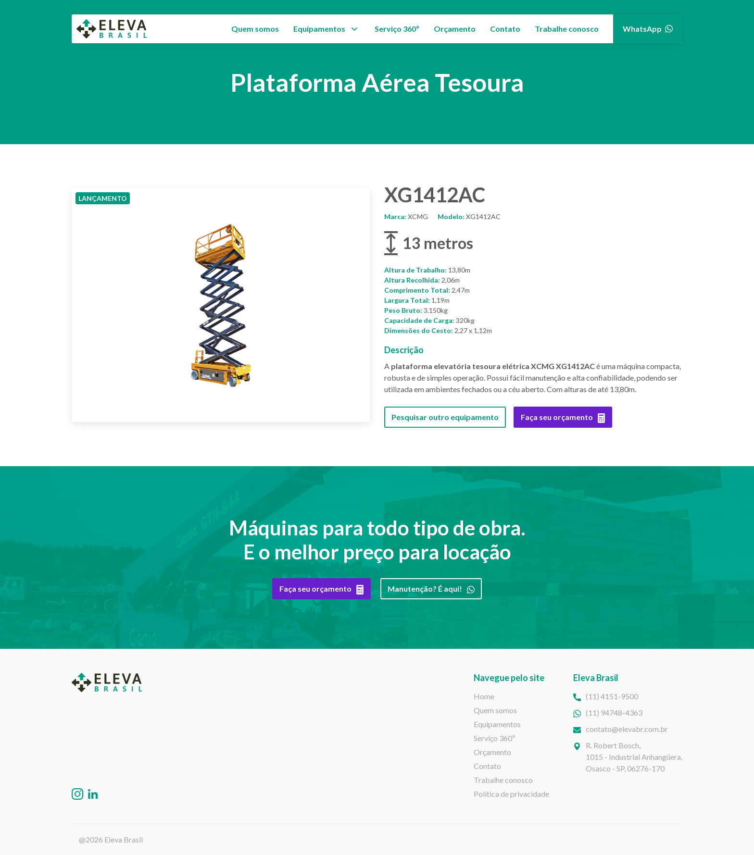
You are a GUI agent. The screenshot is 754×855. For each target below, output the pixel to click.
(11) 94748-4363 (614, 712)
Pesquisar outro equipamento (445, 416)
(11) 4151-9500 (612, 696)
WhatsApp (648, 28)
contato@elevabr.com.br (627, 728)
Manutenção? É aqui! (431, 589)
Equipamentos (319, 28)
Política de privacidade (511, 793)
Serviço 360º (397, 28)
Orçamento (455, 28)
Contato (505, 28)
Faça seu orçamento (563, 417)
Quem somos (255, 28)
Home (484, 696)
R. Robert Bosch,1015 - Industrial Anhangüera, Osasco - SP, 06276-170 (634, 757)
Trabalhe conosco (567, 28)
